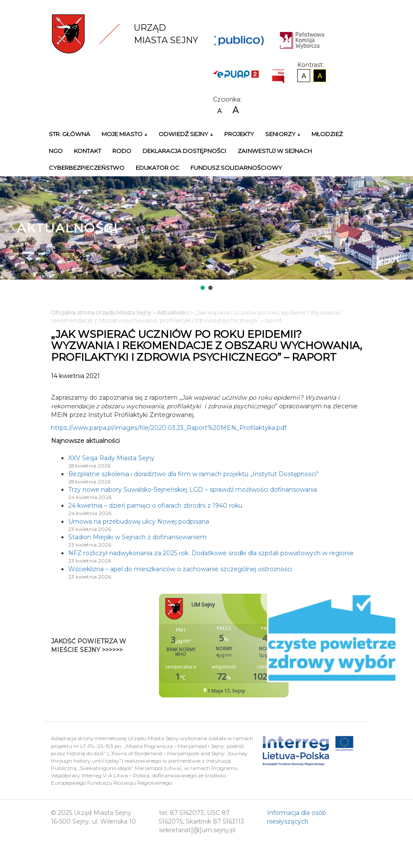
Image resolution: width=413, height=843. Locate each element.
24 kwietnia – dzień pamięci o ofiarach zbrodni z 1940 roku (155, 505)
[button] (202, 288)
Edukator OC (157, 167)
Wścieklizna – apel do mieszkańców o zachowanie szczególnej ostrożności (180, 569)
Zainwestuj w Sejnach (275, 150)
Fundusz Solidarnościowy (236, 167)
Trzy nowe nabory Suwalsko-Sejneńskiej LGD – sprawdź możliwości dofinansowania (192, 489)
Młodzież (327, 133)
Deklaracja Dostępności (184, 150)
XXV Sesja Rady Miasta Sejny (111, 458)
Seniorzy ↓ (282, 133)
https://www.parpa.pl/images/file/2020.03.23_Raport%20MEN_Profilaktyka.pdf (168, 428)
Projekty (239, 133)
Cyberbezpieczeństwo (86, 167)
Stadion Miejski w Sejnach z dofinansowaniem (137, 537)
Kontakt (87, 150)
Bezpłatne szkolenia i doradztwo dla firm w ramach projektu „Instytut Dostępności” (193, 474)
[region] (206, 234)
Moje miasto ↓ (124, 133)
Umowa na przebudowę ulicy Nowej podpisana (138, 521)
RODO (121, 150)
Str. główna (69, 133)
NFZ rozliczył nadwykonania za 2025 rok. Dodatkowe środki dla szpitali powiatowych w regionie (211, 553)
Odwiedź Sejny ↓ (186, 133)
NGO (56, 150)
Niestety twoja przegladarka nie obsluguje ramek (245, 645)
